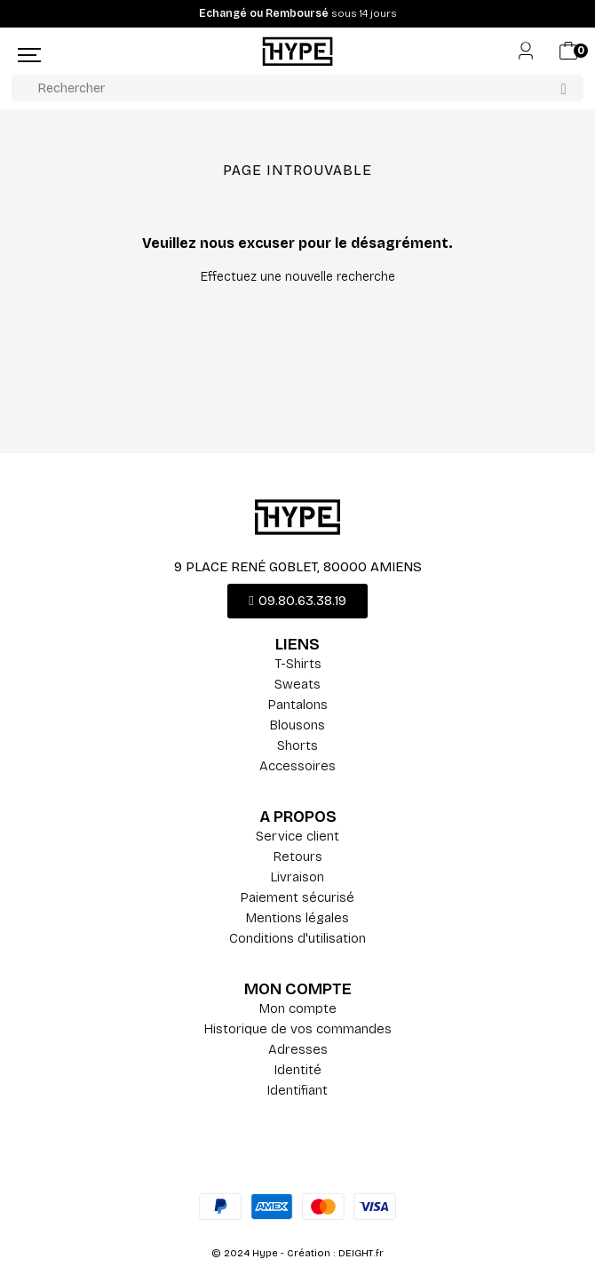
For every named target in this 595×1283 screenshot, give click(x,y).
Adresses (298, 1049)
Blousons (297, 725)
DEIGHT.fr (361, 1253)
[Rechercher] (297, 88)
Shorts (297, 745)
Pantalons (298, 705)
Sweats (297, 684)
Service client (297, 836)
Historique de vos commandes (298, 1029)
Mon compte (298, 1008)
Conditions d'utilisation (297, 938)
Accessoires (297, 766)
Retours (298, 857)
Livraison (297, 877)
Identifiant (297, 1090)
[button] (297, 601)
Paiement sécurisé (297, 897)
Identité (297, 1070)
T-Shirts (297, 664)
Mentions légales (297, 918)
